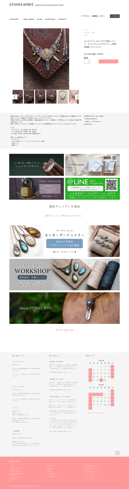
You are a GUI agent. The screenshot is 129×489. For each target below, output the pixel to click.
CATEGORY (15, 19)
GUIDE (39, 19)
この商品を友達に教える (90, 119)
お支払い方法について (16, 468)
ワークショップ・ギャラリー (91, 476)
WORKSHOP (50, 19)
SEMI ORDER (28, 19)
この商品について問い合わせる (92, 121)
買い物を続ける (88, 124)
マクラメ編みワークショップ (91, 471)
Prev (15, 96)
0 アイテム (114, 16)
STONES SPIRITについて (91, 465)
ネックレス (86, 30)
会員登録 (94, 16)
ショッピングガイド (89, 468)
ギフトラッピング (88, 478)
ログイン (102, 16)
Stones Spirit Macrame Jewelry (96, 413)
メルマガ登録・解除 (52, 473)
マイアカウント (85, 16)
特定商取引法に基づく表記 (17, 473)
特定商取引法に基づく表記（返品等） (94, 116)
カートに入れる (108, 61)
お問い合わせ (13, 478)
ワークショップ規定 (89, 473)
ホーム (12, 465)
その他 (85, 35)
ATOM (52, 476)
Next (77, 96)
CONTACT (62, 19)
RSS (48, 476)
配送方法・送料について (16, 471)
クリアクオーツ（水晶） (89, 32)
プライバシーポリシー (16, 476)
